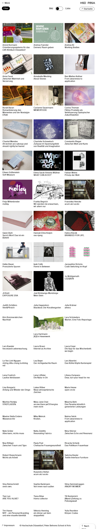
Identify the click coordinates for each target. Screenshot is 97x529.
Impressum (8, 525)
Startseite (87, 9)
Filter (6, 8)
